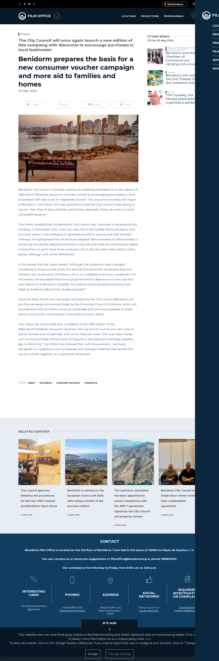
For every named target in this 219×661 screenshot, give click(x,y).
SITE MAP (109, 623)
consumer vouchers (68, 382)
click (30, 609)
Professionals (174, 16)
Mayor (25, 34)
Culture (171, 72)
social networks (149, 610)
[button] (32, 104)
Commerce (90, 382)
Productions (150, 16)
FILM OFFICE (41, 16)
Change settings (119, 654)
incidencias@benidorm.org (190, 610)
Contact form (187, 607)
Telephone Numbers (72, 610)
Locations (128, 16)
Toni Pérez (45, 382)
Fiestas (171, 92)
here (148, 639)
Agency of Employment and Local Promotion (181, 49)
